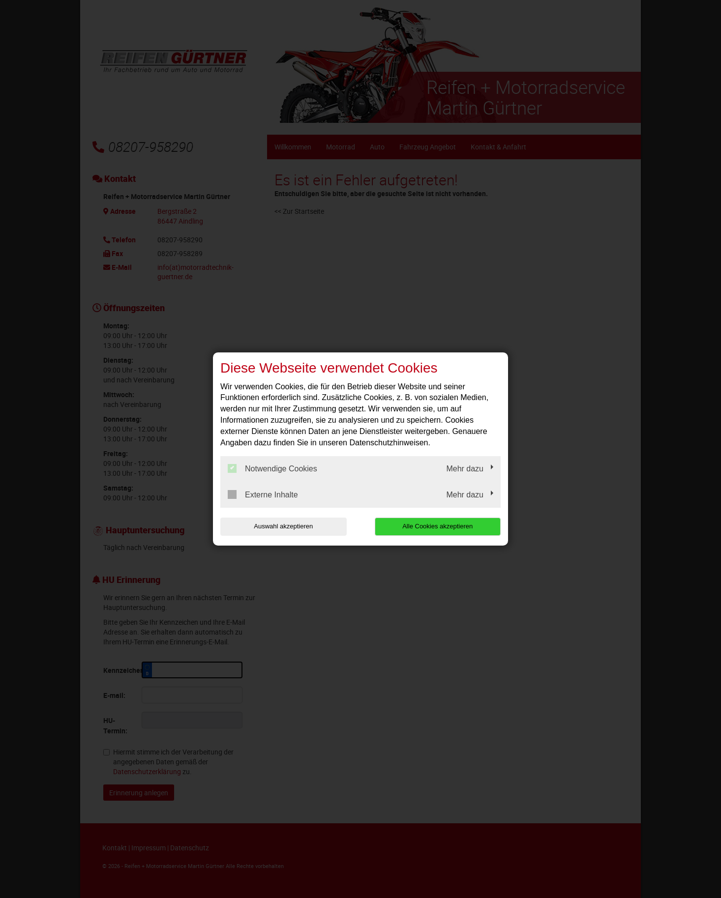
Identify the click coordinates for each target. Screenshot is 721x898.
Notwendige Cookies (272, 468)
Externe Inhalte (263, 494)
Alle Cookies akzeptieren (437, 526)
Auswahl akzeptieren (283, 526)
